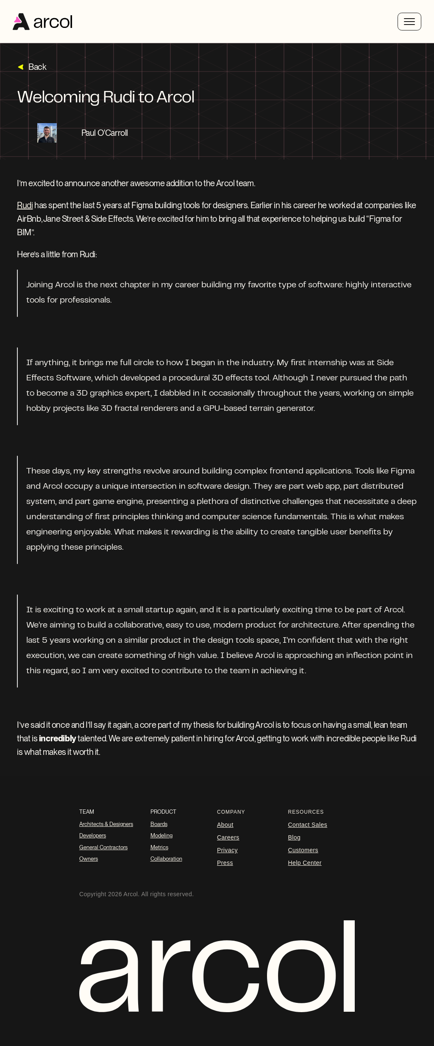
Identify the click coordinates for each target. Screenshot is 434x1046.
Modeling (161, 835)
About (225, 824)
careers (228, 837)
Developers (92, 835)
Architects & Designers (106, 824)
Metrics (159, 847)
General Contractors (103, 847)
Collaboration (166, 859)
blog (294, 837)
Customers (303, 850)
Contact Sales (308, 824)
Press (225, 862)
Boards (158, 824)
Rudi (25, 205)
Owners (88, 859)
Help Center (305, 862)
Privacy (227, 850)
